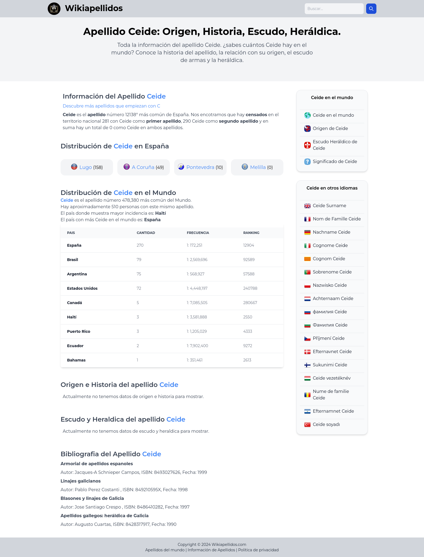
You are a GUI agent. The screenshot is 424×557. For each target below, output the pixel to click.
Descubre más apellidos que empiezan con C (111, 106)
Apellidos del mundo (164, 550)
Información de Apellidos (211, 550)
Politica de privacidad (258, 550)
